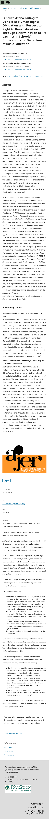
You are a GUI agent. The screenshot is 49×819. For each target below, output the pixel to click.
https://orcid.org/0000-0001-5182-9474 (16, 69)
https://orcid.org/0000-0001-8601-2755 (16, 59)
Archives (13, 8)
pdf (7, 480)
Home (4, 8)
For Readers (8, 747)
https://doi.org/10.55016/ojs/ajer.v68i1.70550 (26, 76)
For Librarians (9, 755)
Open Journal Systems (13, 733)
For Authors (8, 751)
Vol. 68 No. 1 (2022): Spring (29, 8)
